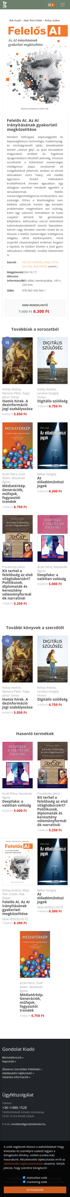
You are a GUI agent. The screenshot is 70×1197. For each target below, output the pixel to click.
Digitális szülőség (52, 395)
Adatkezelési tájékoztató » (18, 1073)
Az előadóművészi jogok (52, 480)
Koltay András (32, 262)
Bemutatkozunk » (13, 1057)
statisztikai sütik (37, 1177)
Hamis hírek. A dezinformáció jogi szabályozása (17, 399)
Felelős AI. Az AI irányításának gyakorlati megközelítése (17, 902)
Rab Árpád (40, 266)
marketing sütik (37, 1182)
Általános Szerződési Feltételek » (22, 1069)
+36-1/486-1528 (14, 1107)
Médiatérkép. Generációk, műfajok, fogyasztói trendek (17, 488)
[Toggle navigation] (62, 4)
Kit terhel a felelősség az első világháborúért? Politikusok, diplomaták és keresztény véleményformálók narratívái (17, 583)
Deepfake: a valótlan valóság (52, 573)
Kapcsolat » (9, 1061)
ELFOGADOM (35, 1190)
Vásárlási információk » (16, 1077)
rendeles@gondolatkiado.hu (28, 1124)
